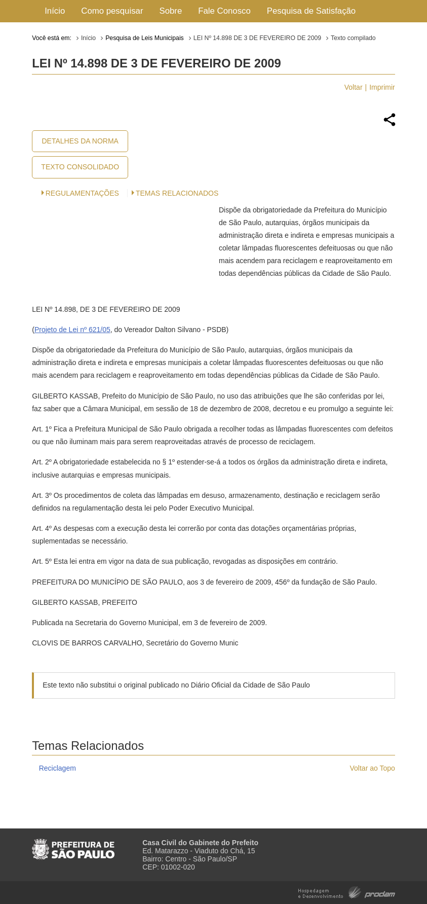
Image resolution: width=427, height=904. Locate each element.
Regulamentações (82, 193)
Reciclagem (57, 768)
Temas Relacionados (177, 193)
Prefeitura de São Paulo (73, 845)
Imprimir (382, 87)
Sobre (170, 11)
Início (55, 11)
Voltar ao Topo (372, 768)
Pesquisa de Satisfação (311, 11)
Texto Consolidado (80, 167)
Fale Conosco (224, 11)
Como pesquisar (112, 11)
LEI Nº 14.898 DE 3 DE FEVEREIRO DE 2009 (257, 38)
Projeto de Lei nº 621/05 (72, 330)
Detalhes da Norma (80, 141)
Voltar (353, 87)
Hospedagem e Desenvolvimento (346, 891)
